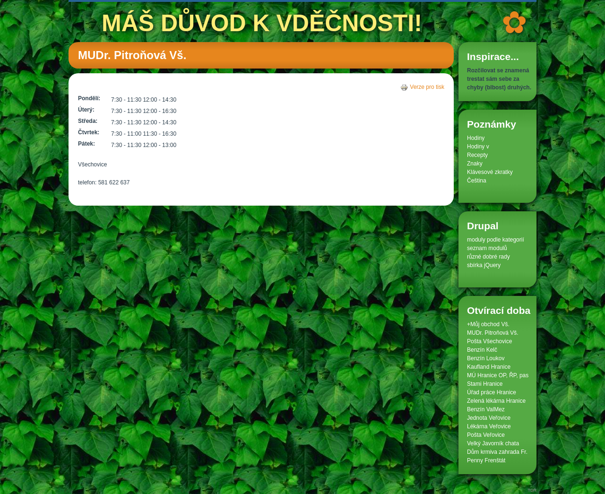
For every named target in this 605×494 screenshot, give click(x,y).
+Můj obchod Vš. (488, 324)
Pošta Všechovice (489, 341)
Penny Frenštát (486, 460)
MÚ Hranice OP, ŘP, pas (497, 375)
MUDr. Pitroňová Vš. (493, 332)
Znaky (475, 163)
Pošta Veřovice (486, 435)
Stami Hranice (484, 384)
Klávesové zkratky (490, 172)
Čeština (476, 180)
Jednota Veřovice (488, 418)
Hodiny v (478, 146)
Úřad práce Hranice (491, 392)
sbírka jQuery (484, 265)
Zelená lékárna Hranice (496, 401)
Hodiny (475, 138)
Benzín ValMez (486, 409)
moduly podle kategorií (495, 239)
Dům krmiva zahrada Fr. (497, 452)
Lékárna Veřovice (489, 426)
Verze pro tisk (422, 87)
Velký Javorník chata (493, 443)
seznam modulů (487, 248)
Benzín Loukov (485, 358)
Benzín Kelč (482, 350)
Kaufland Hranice (488, 367)
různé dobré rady (488, 256)
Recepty (477, 155)
